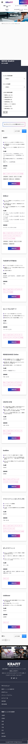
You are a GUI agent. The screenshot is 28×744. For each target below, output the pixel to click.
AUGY (5, 137)
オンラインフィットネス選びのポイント (14, 124)
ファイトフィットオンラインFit (13, 499)
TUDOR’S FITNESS (10, 261)
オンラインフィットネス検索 (21, 5)
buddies (6, 450)
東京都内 (4, 736)
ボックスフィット (9, 548)
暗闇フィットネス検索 (7, 6)
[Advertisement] (14, 41)
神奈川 (3, 733)
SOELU (5, 196)
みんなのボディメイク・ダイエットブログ (21, 10)
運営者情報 (4, 704)
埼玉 (3, 730)
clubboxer (6, 595)
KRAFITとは (4, 692)
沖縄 (3, 721)
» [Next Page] (9, 640)
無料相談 (4, 701)
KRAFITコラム (7, 10)
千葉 (3, 727)
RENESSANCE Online (11, 354)
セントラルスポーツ (10, 309)
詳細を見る (14, 183)
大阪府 (3, 715)
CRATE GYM (7, 402)
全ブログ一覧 (5, 698)
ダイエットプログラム (7, 695)
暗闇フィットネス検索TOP (8, 689)
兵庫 (3, 724)
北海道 (3, 718)
